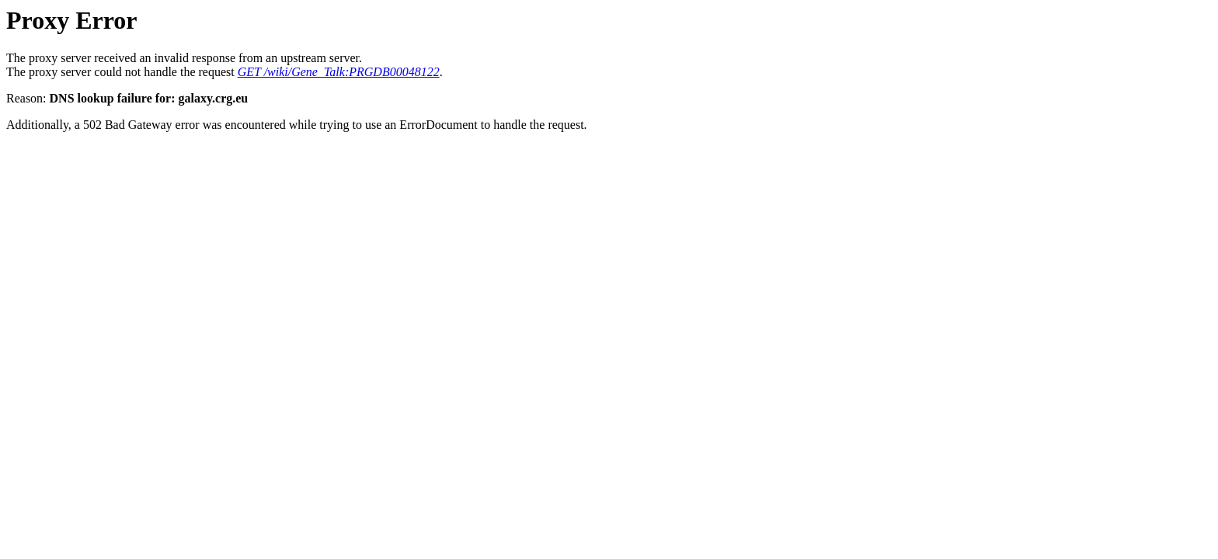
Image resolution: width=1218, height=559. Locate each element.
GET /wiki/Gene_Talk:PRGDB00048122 (339, 71)
